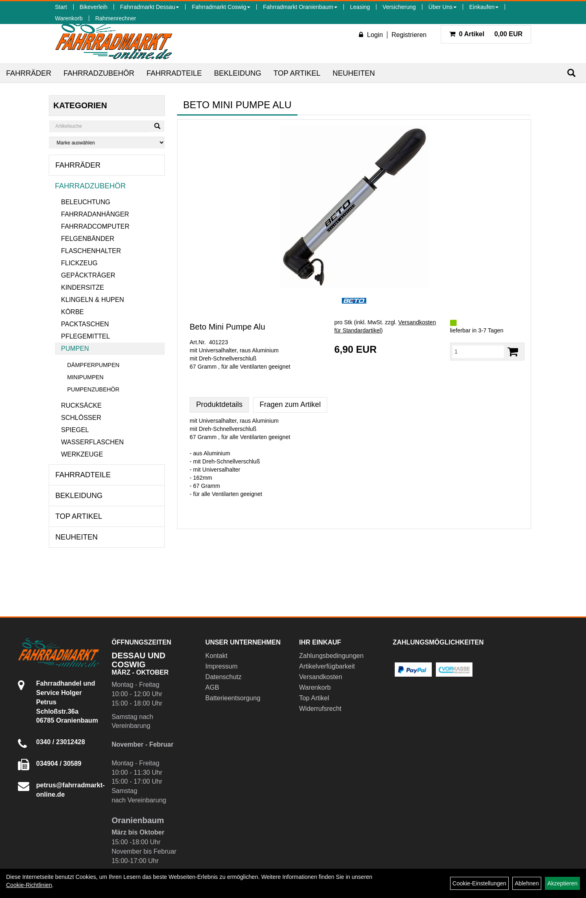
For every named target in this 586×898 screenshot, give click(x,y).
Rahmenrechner (115, 18)
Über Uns (443, 7)
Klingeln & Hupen (92, 299)
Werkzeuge (82, 454)
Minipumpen (85, 377)
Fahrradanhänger (95, 214)
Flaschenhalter (91, 250)
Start (61, 7)
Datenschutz (224, 676)
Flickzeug (79, 263)
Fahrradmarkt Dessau (149, 7)
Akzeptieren (562, 883)
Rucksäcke (81, 405)
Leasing (360, 7)
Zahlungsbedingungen (331, 655)
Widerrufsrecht (320, 708)
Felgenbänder (87, 238)
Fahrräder (28, 73)
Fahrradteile (174, 73)
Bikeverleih (93, 7)
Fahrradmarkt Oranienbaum (300, 7)
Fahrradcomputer (95, 226)
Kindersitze (82, 287)
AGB (212, 687)
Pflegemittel (85, 336)
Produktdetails (219, 404)
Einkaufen (484, 7)
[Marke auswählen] (107, 143)
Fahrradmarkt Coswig (221, 7)
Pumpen (75, 348)
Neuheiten (353, 73)
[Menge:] (478, 351)
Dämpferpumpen (93, 365)
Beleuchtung (85, 202)
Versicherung (399, 7)
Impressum (222, 666)
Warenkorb (69, 18)
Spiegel (75, 429)
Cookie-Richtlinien (29, 885)
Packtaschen (85, 324)
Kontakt (216, 655)
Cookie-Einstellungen (479, 883)
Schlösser (81, 417)
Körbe (72, 311)
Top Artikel (296, 73)
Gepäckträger (88, 275)
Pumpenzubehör (93, 389)
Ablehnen (527, 883)
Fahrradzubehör (98, 73)
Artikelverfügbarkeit (327, 666)
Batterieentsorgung (233, 698)
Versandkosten (320, 676)
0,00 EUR (486, 34)
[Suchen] (571, 73)
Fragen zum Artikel (290, 404)
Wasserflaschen (92, 442)
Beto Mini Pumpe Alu (227, 326)
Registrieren (408, 34)
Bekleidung (237, 73)
